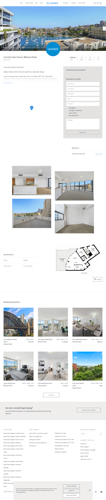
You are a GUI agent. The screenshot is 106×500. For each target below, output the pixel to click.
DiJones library (59, 449)
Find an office (84, 453)
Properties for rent (60, 436)
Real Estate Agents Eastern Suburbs (15, 436)
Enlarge (99, 279)
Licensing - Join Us (86, 459)
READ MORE (7, 83)
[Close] (90, 490)
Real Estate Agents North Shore (13, 461)
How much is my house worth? (38, 433)
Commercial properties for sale (64, 440)
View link (98, 154)
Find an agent (84, 447)
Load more (51, 395)
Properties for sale (60, 433)
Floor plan (101, 47)
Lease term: (7, 266)
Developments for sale (62, 446)
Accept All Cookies (71, 495)
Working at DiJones (60, 452)
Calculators (32, 446)
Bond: (5, 260)
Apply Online (84, 456)
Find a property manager (87, 450)
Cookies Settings (71, 486)
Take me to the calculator (89, 410)
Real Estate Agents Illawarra (12, 443)
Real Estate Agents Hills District (13, 440)
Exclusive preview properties (38, 443)
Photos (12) (91, 47)
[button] (21, 3)
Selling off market (34, 440)
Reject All (71, 491)
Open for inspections (35, 436)
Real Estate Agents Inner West (13, 446)
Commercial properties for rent (64, 443)
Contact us (83, 444)
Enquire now (82, 132)
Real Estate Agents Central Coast (14, 433)
